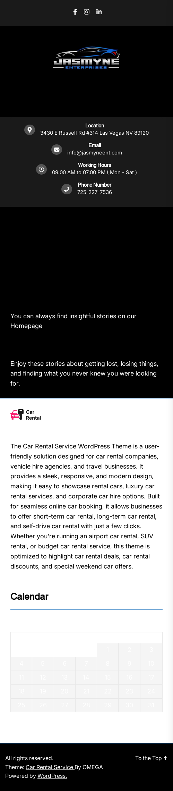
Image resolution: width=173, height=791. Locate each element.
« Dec (18, 717)
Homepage (26, 325)
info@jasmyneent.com (94, 152)
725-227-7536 (94, 192)
